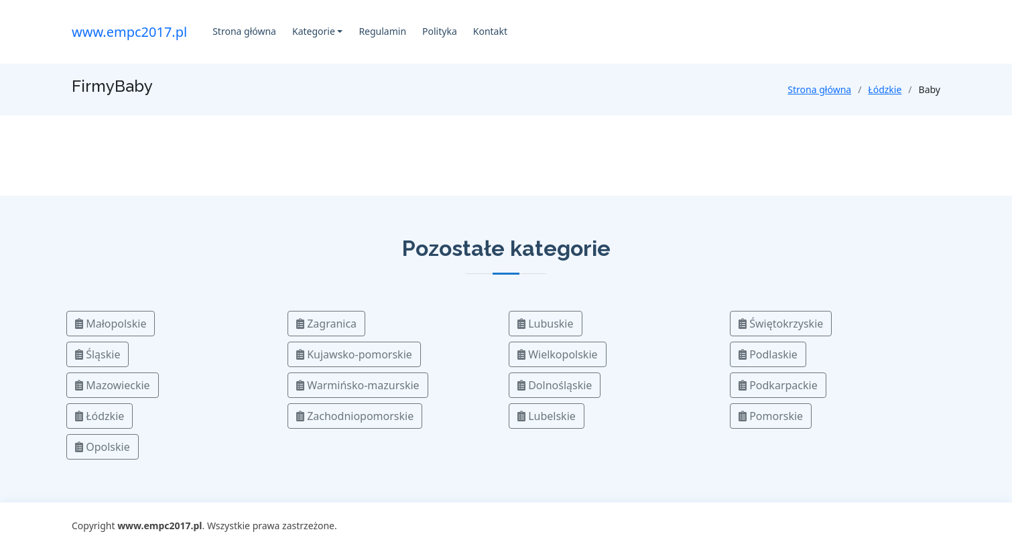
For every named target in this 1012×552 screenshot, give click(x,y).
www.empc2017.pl (129, 32)
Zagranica (326, 323)
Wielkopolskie (557, 354)
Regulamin (382, 31)
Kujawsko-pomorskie (354, 354)
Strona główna (244, 31)
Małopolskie (110, 323)
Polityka (439, 31)
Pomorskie (771, 416)
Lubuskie (545, 323)
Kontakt (490, 31)
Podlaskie (768, 354)
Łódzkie (884, 89)
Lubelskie (546, 416)
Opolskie (102, 446)
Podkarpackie (778, 385)
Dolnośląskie (554, 385)
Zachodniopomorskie (355, 416)
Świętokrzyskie (781, 323)
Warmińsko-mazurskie (358, 385)
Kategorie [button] (313, 31)
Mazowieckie (112, 385)
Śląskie (97, 354)
